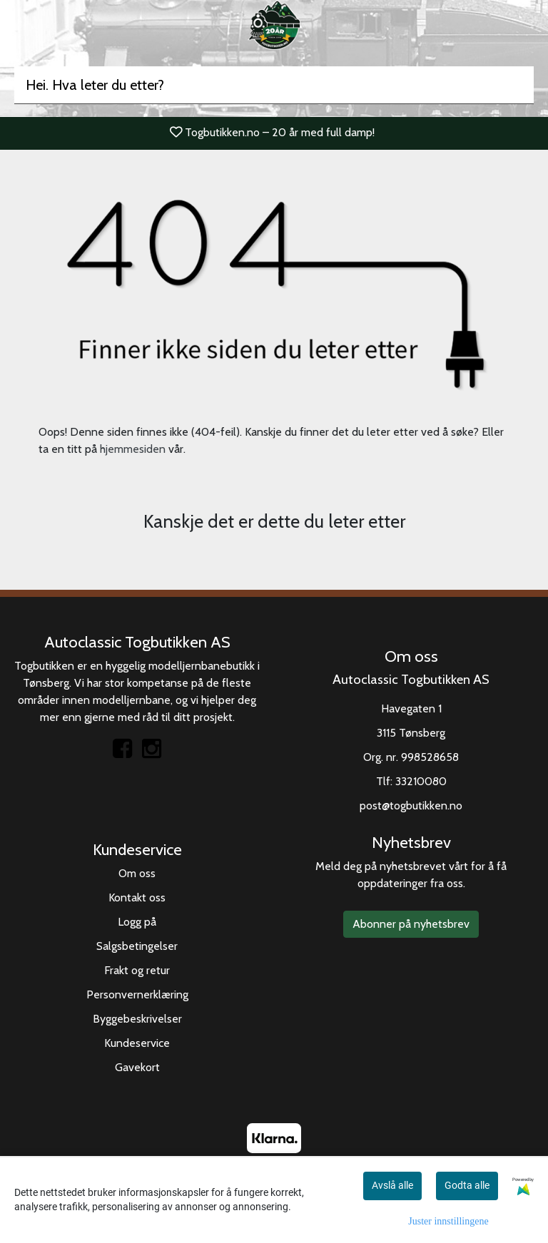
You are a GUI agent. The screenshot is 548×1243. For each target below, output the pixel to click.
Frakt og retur (137, 970)
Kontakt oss (137, 897)
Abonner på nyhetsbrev (411, 924)
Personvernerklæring (137, 994)
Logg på (137, 922)
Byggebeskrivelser (137, 1018)
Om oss (137, 873)
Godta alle (467, 1185)
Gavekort (137, 1067)
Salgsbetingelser (137, 946)
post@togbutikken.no (411, 805)
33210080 (421, 781)
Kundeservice (137, 1043)
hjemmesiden (133, 449)
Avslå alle (392, 1185)
